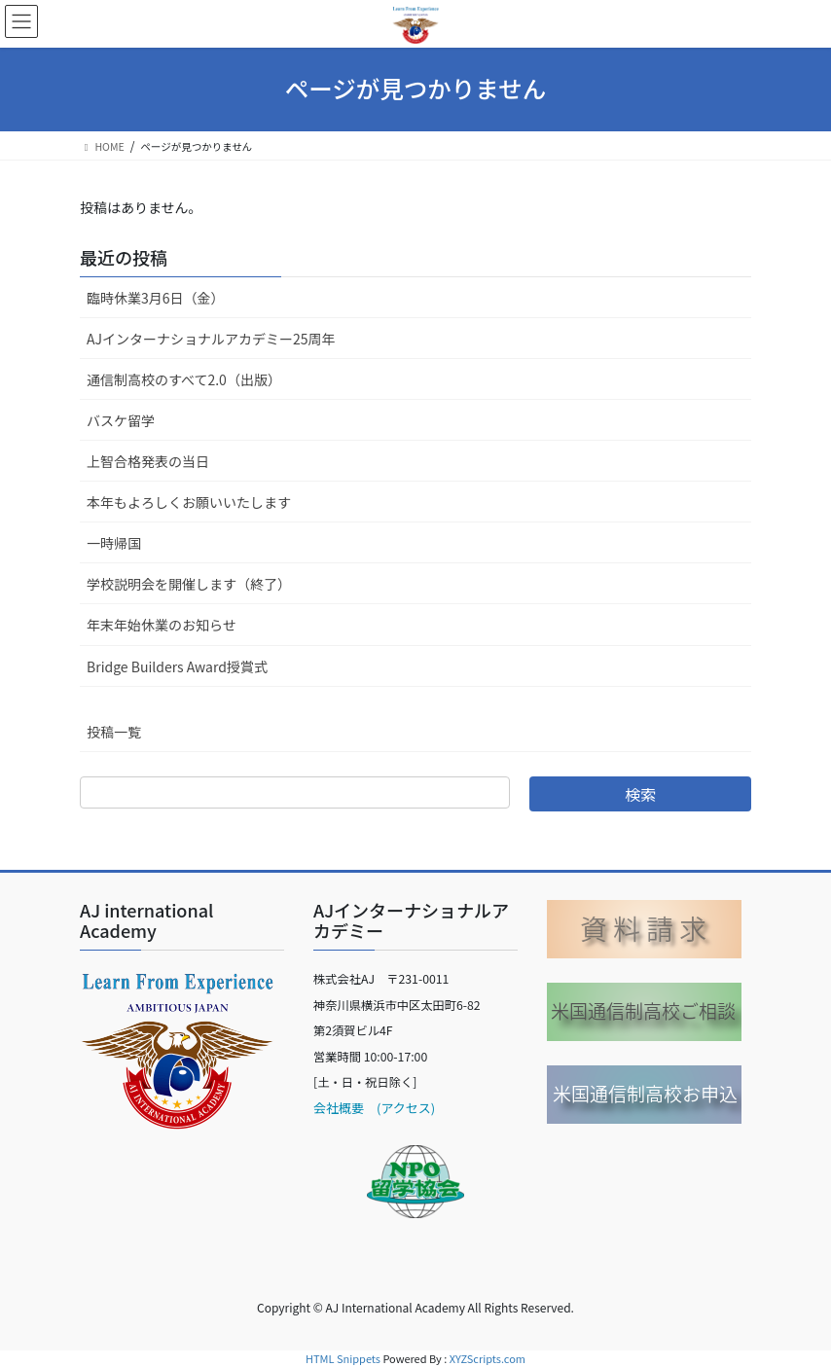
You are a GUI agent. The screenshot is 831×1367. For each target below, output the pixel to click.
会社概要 (338, 1107)
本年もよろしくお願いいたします (189, 502)
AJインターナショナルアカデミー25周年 (211, 338)
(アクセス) (399, 1107)
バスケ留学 (121, 420)
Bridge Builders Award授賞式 (177, 666)
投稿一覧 (114, 731)
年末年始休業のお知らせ (161, 624)
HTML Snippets (343, 1358)
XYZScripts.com (487, 1358)
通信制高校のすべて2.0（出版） (184, 379)
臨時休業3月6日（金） (156, 297)
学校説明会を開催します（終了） (189, 584)
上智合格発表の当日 (148, 461)
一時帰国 (114, 543)
